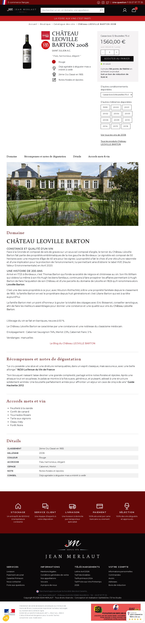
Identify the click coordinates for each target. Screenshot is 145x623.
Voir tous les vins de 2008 (113, 135)
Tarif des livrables (82, 575)
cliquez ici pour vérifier (98, 591)
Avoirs (111, 578)
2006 (105, 120)
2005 (127, 114)
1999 (105, 107)
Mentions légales (48, 571)
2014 (105, 126)
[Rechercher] (72, 10)
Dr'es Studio (115, 598)
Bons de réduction (117, 585)
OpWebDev (103, 598)
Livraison (10, 571)
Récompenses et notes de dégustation (45, 156)
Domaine (12, 156)
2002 (105, 114)
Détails (77, 156)
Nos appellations (48, 578)
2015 (115, 126)
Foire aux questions (15, 585)
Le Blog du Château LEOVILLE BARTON (72, 343)
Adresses (113, 582)
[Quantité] (109, 52)
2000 (116, 107)
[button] (6, 618)
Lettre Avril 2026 (82, 571)
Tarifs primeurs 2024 (84, 578)
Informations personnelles (120, 571)
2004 (116, 114)
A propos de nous (49, 585)
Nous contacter (14, 582)
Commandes (115, 575)
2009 (116, 120)
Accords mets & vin (99, 156)
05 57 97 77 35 (136, 2)
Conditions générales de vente (55, 575)
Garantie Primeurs (15, 578)
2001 (126, 107)
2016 (125, 126)
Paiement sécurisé (15, 575)
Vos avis (44, 582)
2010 (127, 120)
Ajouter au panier (117, 58)
